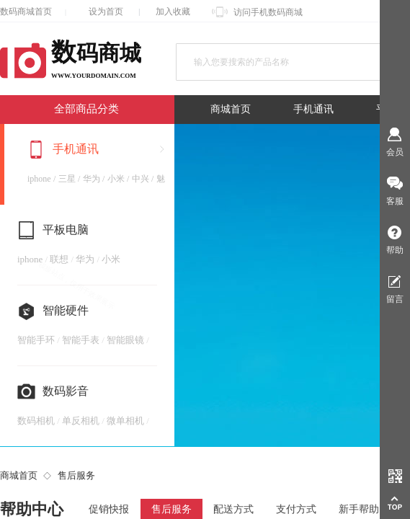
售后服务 (76, 475)
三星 (67, 179)
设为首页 (106, 11)
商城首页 (230, 109)
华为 (91, 179)
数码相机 (36, 420)
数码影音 (66, 391)
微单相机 (125, 420)
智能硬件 (66, 310)
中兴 (140, 179)
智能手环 (36, 339)
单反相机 (80, 420)
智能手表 (80, 339)
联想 (59, 259)
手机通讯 (313, 109)
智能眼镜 (125, 339)
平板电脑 (66, 229)
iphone (39, 179)
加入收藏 (173, 11)
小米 (116, 179)
